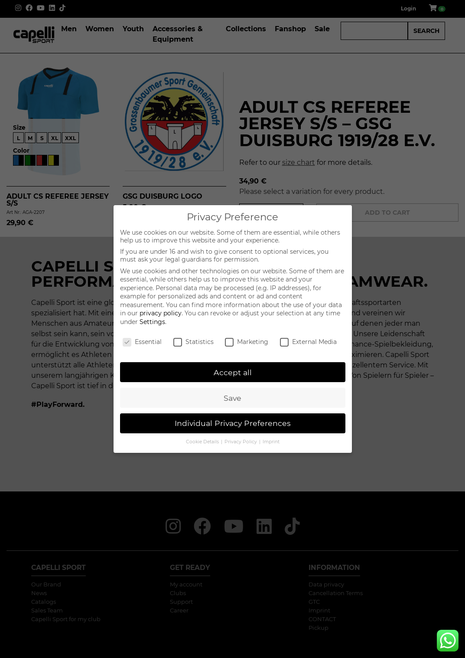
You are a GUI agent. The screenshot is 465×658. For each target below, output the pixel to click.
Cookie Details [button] (203, 442)
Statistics (193, 342)
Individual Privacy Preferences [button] (233, 423)
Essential (142, 342)
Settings (152, 322)
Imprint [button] (271, 442)
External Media (308, 342)
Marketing (246, 342)
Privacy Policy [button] (241, 442)
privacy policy (161, 313)
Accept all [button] (233, 372)
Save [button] (232, 398)
